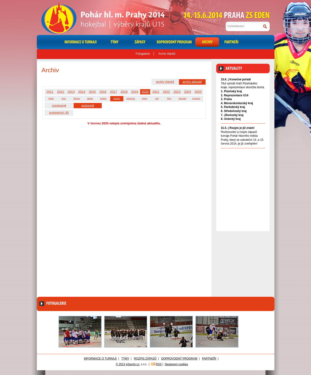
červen (117, 98)
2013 (71, 91)
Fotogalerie (143, 53)
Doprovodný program (179, 358)
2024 (187, 91)
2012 (60, 91)
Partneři (209, 358)
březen (76, 98)
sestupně (87, 105)
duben (90, 98)
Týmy (125, 358)
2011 (50, 91)
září (157, 98)
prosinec (196, 98)
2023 (176, 91)
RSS (159, 364)
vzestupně (59, 105)
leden (51, 98)
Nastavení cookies (176, 364)
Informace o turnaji (100, 358)
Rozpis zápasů (145, 358)
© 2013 (120, 364)
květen (103, 98)
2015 (92, 91)
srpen (144, 98)
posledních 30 (59, 112)
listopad (182, 98)
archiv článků (165, 81)
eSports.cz (132, 364)
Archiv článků (166, 53)
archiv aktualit (192, 81)
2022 (166, 91)
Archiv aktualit (256, 153)
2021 (155, 91)
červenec (130, 98)
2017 (113, 91)
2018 (123, 91)
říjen (169, 98)
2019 (134, 91)
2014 (81, 91)
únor (64, 98)
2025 (198, 91)
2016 (102, 91)
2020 (145, 91)
